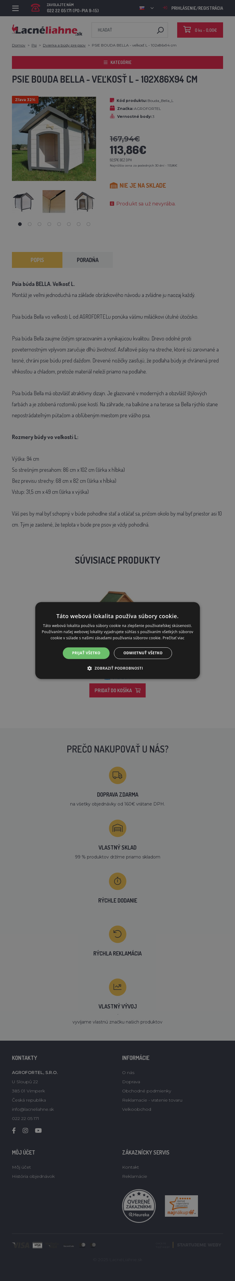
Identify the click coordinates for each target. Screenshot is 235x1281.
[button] (117, 668)
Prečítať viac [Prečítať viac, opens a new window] (174, 637)
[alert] (117, 640)
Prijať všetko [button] (86, 653)
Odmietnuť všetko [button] (142, 653)
